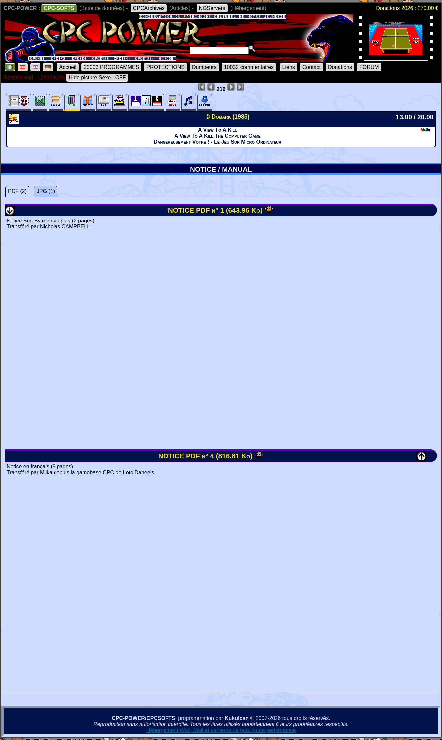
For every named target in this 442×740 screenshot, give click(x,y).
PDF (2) (17, 191)
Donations (340, 67)
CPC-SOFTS (59, 8)
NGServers (212, 8)
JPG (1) (46, 191)
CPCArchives (149, 8)
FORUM (369, 67)
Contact (311, 67)
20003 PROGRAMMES (111, 67)
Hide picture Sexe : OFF (97, 77)
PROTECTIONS (165, 67)
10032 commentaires (249, 67)
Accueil (67, 67)
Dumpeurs (204, 67)
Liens (288, 67)
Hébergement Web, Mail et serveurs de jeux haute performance (221, 730)
